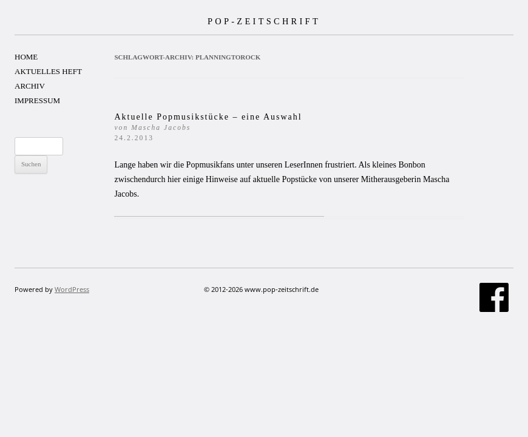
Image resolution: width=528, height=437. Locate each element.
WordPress (72, 289)
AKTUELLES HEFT (48, 71)
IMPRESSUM (37, 100)
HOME (26, 56)
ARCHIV (30, 85)
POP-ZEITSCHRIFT (264, 21)
